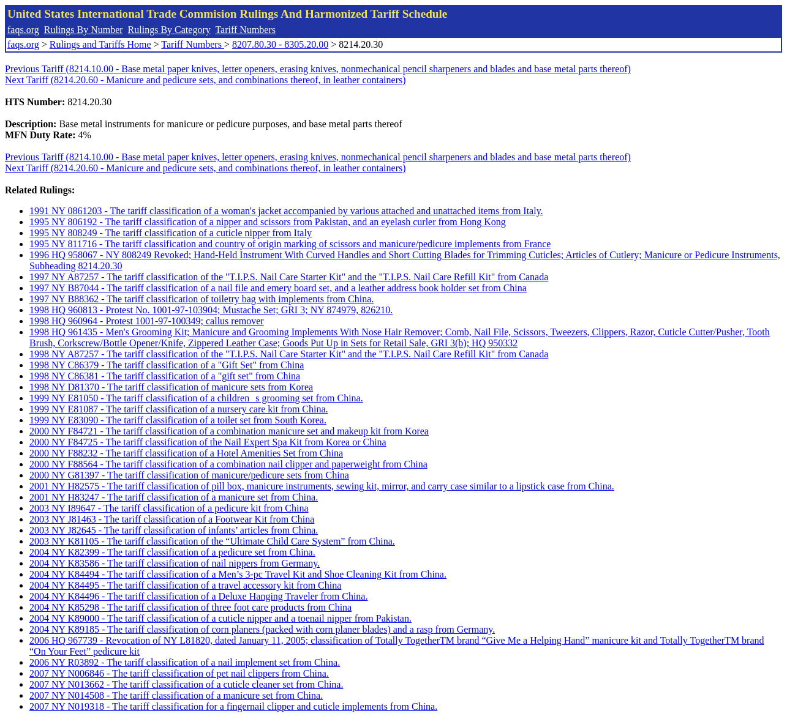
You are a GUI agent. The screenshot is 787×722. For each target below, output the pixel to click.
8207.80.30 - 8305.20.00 (280, 44)
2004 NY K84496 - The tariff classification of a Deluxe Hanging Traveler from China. (198, 596)
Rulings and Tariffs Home (100, 44)
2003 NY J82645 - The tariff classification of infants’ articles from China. (173, 530)
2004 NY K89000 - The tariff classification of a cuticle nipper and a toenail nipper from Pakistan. (220, 618)
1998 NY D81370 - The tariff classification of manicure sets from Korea (171, 387)
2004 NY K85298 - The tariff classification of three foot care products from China (190, 607)
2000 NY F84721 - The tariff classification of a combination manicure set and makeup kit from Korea (229, 431)
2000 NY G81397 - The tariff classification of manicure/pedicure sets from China (189, 475)
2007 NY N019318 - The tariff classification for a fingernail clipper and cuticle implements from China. (233, 706)
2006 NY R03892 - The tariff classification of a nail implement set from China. (184, 662)
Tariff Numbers (245, 29)
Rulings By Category (169, 29)
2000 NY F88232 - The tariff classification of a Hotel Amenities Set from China (186, 453)
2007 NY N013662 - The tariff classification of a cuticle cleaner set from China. (186, 684)
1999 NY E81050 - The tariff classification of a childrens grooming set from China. (196, 398)
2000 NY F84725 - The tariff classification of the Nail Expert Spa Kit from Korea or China (207, 442)
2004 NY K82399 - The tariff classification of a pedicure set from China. (172, 552)
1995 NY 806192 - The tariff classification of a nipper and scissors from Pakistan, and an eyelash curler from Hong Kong (267, 222)
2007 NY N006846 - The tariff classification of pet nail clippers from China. (179, 673)
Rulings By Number (83, 29)
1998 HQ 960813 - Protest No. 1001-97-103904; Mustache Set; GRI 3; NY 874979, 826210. (211, 310)
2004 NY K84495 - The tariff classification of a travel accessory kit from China (185, 585)
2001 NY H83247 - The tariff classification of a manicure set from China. (173, 497)
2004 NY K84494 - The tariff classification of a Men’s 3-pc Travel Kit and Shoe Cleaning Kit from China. (237, 574)
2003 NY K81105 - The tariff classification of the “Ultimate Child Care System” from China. (212, 541)
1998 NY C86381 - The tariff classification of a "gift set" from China (164, 376)
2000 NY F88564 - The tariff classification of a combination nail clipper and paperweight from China (228, 464)
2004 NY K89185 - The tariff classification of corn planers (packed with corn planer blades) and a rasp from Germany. (262, 629)
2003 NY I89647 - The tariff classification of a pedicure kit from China (169, 508)
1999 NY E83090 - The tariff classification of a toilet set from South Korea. (177, 420)
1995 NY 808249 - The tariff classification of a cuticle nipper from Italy (170, 233)
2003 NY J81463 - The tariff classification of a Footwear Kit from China (171, 519)
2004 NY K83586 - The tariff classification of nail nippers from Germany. (174, 563)
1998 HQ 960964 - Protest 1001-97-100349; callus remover (146, 321)
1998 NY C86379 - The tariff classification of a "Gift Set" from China (166, 365)
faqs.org (23, 29)
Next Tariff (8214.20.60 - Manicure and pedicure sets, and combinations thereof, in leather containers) (205, 80)
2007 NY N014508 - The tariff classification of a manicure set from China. (176, 695)
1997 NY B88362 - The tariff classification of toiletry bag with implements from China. (201, 299)
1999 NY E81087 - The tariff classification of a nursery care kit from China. (178, 409)
